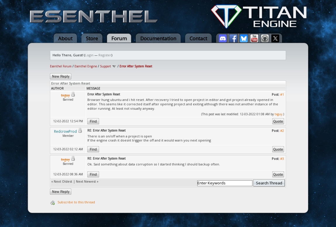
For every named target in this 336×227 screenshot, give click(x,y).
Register (104, 55)
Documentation (158, 38)
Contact (198, 38)
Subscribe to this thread (76, 202)
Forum (119, 38)
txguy (278, 114)
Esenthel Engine (86, 66)
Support (105, 66)
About (65, 38)
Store (92, 38)
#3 (282, 158)
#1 (282, 94)
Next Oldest (63, 181)
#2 (282, 130)
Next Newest (86, 181)
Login (89, 55)
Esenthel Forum (61, 66)
